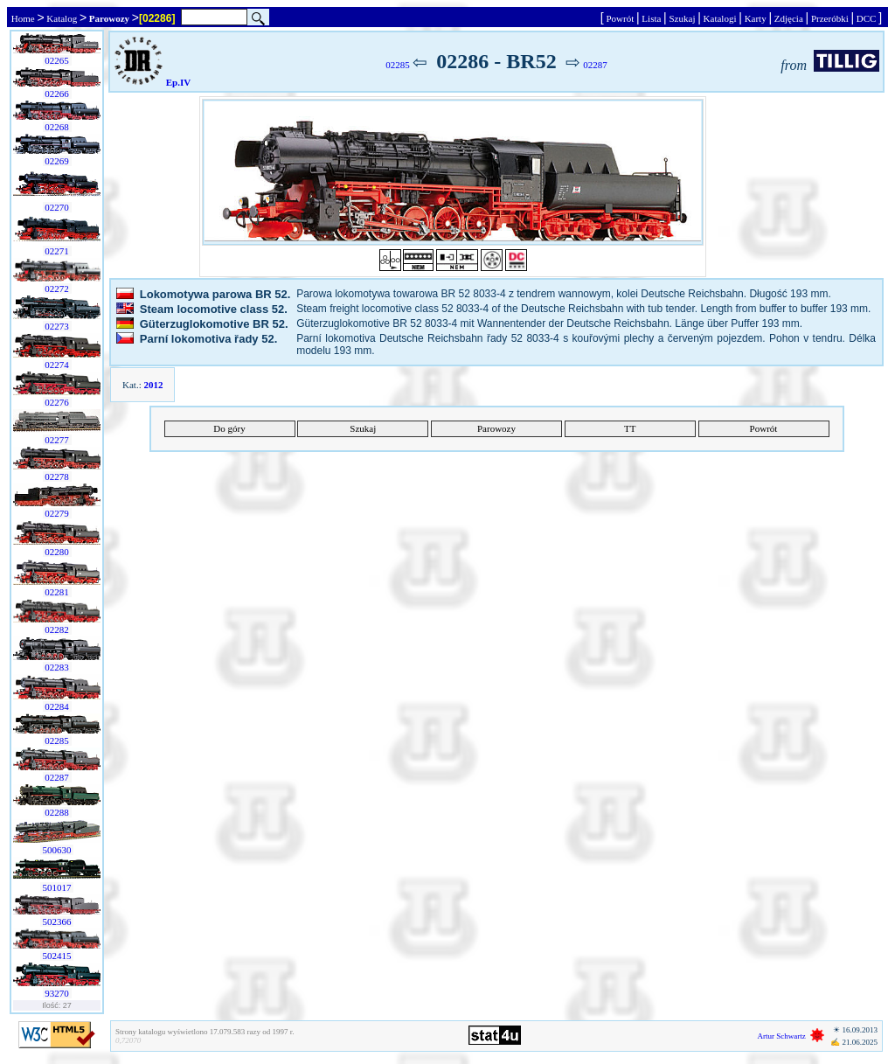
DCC (866, 18)
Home (23, 18)
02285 (57, 740)
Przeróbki (829, 18)
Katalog (62, 18)
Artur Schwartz (782, 1036)
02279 (57, 513)
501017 (57, 887)
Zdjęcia (788, 18)
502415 (57, 955)
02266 (57, 93)
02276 (57, 402)
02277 (57, 440)
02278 (57, 476)
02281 (57, 592)
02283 (57, 667)
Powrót (620, 18)
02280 (57, 551)
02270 (57, 207)
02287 (57, 777)
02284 (57, 706)
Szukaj (682, 18)
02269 (57, 161)
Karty (755, 18)
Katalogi (720, 18)
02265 (57, 60)
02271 (57, 251)
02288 (57, 812)
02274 (57, 364)
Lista (652, 18)
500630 (57, 850)
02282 (57, 629)
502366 (57, 921)
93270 (57, 993)
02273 (57, 326)
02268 (57, 127)
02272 (57, 288)
